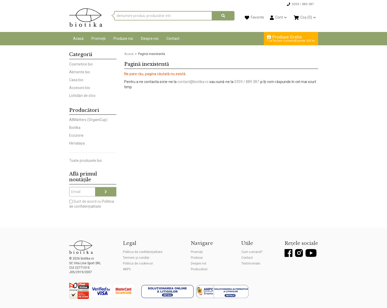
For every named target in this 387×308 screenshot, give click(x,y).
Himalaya (77, 143)
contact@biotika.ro (193, 82)
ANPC (127, 269)
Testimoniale (250, 263)
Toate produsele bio (85, 160)
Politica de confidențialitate (142, 252)
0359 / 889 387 (246, 82)
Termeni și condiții (136, 258)
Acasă (78, 38)
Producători (199, 269)
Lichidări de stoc (82, 96)
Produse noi (123, 38)
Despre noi (150, 38)
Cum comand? (251, 252)
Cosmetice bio (81, 64)
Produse (197, 258)
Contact (172, 38)
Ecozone (76, 135)
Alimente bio (79, 72)
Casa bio (76, 80)
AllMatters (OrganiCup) (88, 120)
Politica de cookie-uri (138, 263)
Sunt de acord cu (91, 204)
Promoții (98, 38)
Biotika (74, 127)
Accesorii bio (79, 88)
